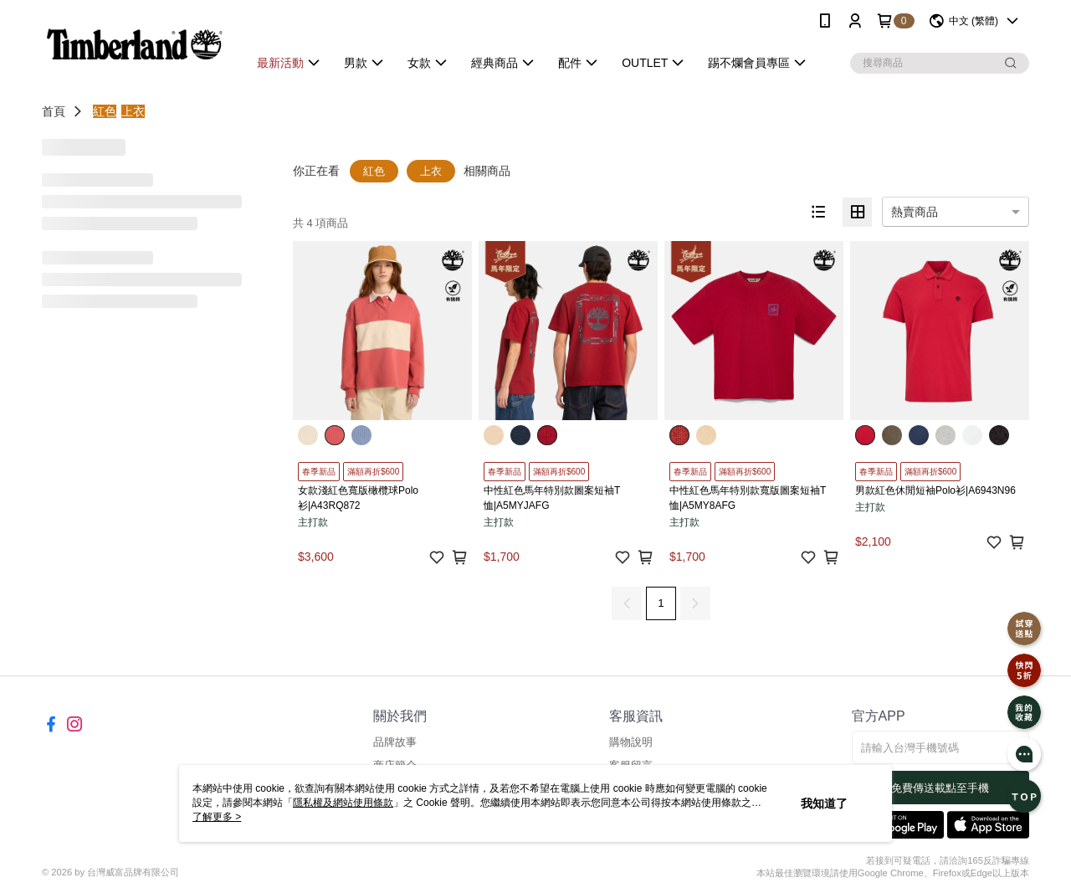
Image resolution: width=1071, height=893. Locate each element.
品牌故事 (395, 742)
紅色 (104, 111)
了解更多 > (216, 817)
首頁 (53, 111)
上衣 (133, 111)
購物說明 (631, 742)
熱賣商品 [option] (914, 211)
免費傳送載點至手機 (940, 788)
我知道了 (824, 803)
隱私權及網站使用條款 (343, 802)
